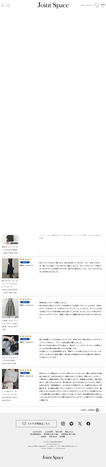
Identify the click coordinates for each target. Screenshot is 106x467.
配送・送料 (59, 431)
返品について (69, 431)
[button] (103, 410)
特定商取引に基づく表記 (51, 434)
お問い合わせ (53, 436)
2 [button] (100, 410)
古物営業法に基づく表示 (68, 434)
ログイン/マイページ (87, 6)
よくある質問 (49, 431)
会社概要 (62, 436)
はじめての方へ (37, 431)
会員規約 (43, 436)
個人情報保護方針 (35, 434)
